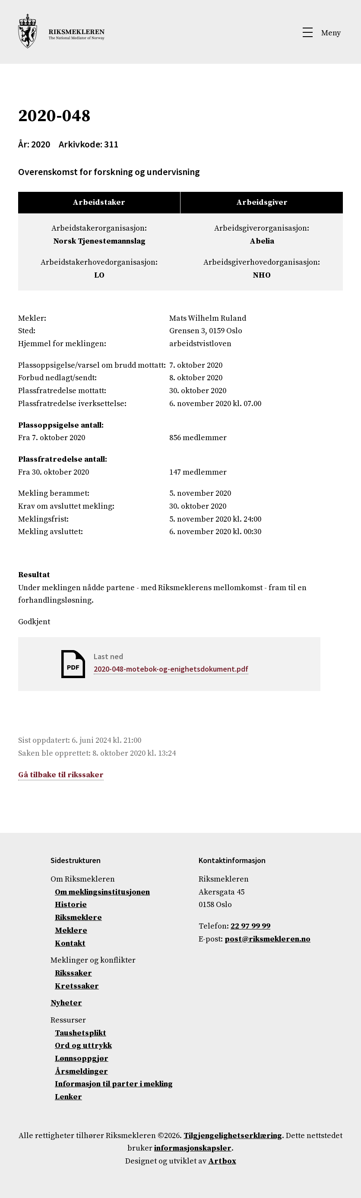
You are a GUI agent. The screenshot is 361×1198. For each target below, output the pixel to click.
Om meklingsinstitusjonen (102, 892)
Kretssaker (77, 986)
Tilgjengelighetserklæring (233, 1136)
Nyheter (66, 1003)
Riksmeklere (78, 918)
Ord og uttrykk (83, 1046)
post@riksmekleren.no (267, 939)
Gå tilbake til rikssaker (61, 775)
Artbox (222, 1161)
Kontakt (70, 943)
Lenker (68, 1097)
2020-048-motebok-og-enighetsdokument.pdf (171, 669)
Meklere (71, 930)
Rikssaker (73, 973)
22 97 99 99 (250, 926)
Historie (71, 905)
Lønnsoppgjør (81, 1058)
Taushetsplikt (80, 1033)
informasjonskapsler (192, 1148)
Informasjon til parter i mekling (114, 1084)
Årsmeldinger (81, 1071)
